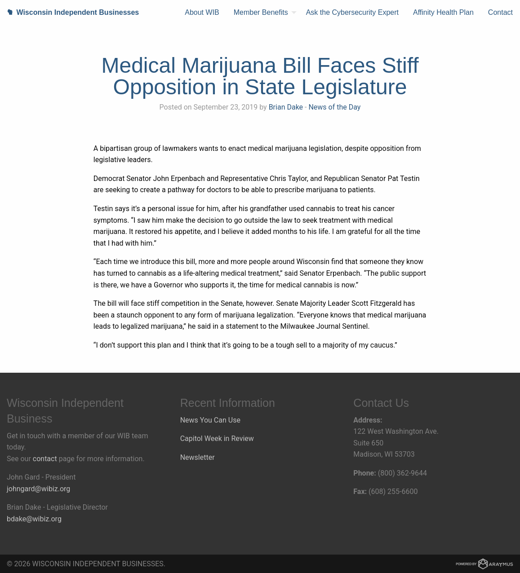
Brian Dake (286, 107)
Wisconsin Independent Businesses (69, 12)
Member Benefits (261, 12)
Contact (500, 12)
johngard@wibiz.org (38, 489)
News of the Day (334, 107)
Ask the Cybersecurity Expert (352, 12)
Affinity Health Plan (443, 12)
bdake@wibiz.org (34, 519)
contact (45, 458)
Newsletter (197, 457)
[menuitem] (202, 12)
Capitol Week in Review (217, 438)
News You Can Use (210, 420)
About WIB (202, 12)
